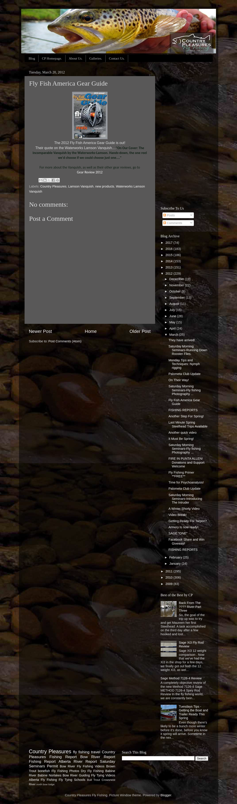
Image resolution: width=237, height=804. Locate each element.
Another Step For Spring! (186, 416)
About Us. (76, 58)
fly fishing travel (86, 752)
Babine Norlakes (49, 775)
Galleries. (95, 58)
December (177, 279)
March (174, 334)
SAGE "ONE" (177, 533)
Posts (169, 215)
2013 (169, 267)
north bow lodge (45, 784)
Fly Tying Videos (103, 775)
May (172, 322)
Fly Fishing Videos (90, 766)
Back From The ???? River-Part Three (190, 606)
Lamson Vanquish (80, 186)
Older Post (139, 331)
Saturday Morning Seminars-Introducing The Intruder (185, 498)
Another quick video (182, 432)
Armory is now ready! (183, 527)
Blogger (165, 795)
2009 (169, 584)
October (175, 291)
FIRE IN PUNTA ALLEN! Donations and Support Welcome (186, 462)
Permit (52, 766)
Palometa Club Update (184, 374)
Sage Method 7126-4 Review (181, 678)
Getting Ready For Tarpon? (187, 521)
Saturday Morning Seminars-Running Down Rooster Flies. (187, 350)
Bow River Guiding (76, 775)
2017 (169, 242)
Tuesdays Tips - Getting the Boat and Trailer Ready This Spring (193, 712)
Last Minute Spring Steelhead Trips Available (187, 424)
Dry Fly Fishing (92, 771)
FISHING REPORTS (183, 410)
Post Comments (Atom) (65, 341)
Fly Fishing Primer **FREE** (181, 474)
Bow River (67, 766)
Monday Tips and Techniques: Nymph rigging (184, 364)
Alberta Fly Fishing (43, 780)
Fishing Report (42, 761)
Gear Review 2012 (89, 172)
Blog (32, 58)
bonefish (44, 771)
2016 (169, 249)
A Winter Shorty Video (184, 508)
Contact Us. (117, 58)
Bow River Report (97, 757)
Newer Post (40, 331)
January (175, 563)
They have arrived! (181, 340)
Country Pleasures (53, 186)
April (173, 328)
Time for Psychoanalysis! (186, 482)
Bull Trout (93, 780)
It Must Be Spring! (181, 438)
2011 (169, 571)
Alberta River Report (78, 761)
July (172, 310)
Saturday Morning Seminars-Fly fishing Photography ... (184, 390)
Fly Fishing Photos (65, 771)
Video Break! (177, 515)
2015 (169, 255)
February (176, 557)
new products (104, 186)
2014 (169, 261)
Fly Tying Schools (72, 780)
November (177, 285)
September (177, 297)
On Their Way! (178, 380)
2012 (169, 273)
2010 (169, 577)
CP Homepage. (52, 58)
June (173, 316)
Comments (172, 223)
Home (91, 331)
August (174, 303)
